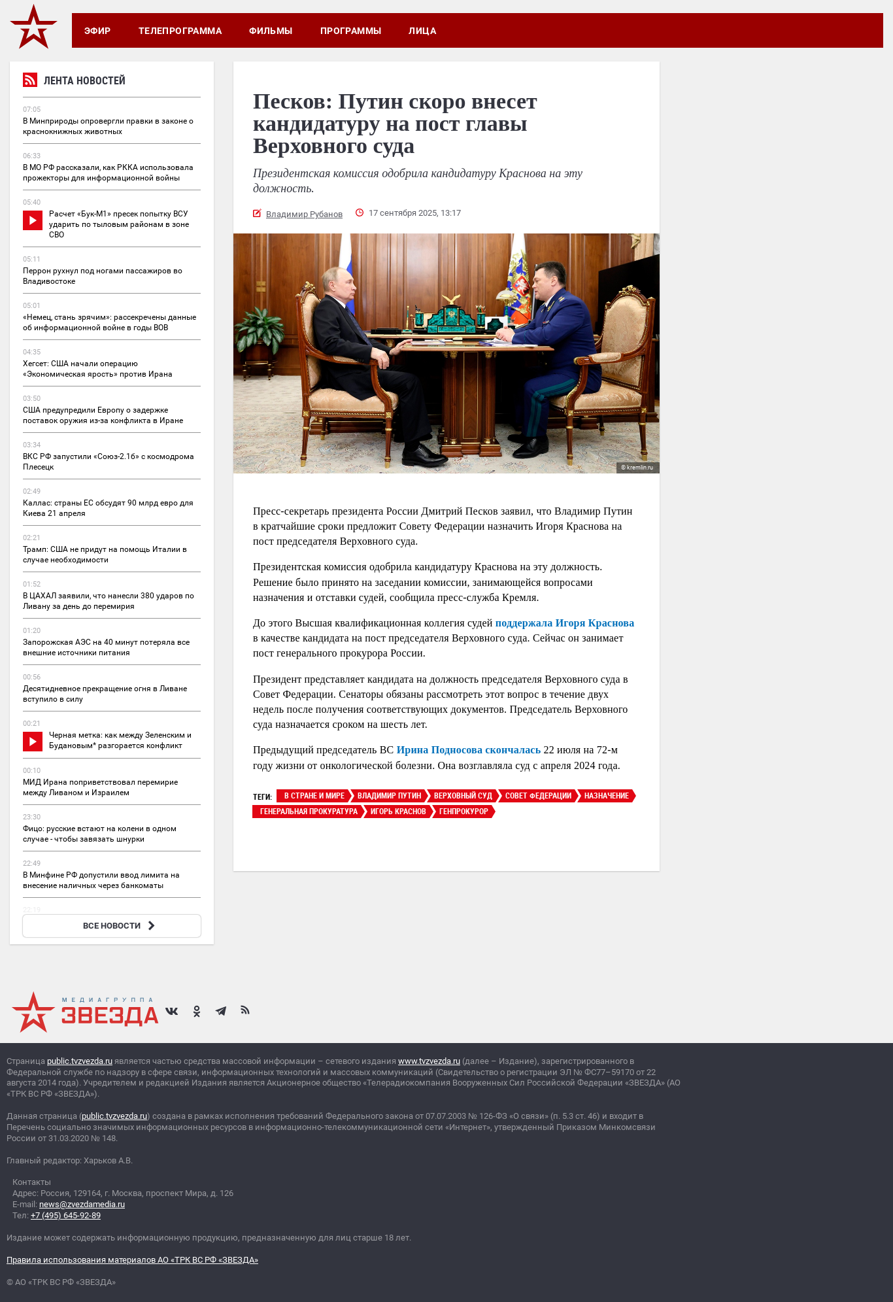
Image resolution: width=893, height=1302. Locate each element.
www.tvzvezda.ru (429, 1061)
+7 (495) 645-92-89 (66, 1215)
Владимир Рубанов (304, 214)
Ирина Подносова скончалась (469, 749)
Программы (351, 31)
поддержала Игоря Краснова (565, 622)
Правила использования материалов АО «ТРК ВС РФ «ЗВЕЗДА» (132, 1260)
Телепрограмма (180, 31)
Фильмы (271, 31)
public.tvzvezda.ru (79, 1061)
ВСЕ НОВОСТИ (120, 926)
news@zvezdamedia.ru (82, 1204)
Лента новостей (74, 82)
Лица (422, 31)
